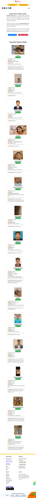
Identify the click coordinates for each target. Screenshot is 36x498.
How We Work (8, 464)
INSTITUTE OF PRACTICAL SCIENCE (20, 496)
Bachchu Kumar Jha (18, 407)
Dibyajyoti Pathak (18, 187)
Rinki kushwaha (18, 377)
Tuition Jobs (8, 463)
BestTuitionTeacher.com (11, 15)
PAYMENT (7, 474)
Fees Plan (7, 467)
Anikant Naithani (18, 268)
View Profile (18, 57)
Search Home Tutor (9, 458)
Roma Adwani (18, 216)
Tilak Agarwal (18, 349)
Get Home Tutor (8, 460)
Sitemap (7, 483)
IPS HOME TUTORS (22, 462)
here (14, 26)
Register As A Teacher (23, 34)
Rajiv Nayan (18, 436)
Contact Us (7, 475)
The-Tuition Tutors (22, 464)
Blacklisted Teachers (22, 467)
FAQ (6, 466)
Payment (7, 495)
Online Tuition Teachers (22, 458)
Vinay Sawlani (18, 110)
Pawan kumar (18, 161)
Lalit (18, 55)
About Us (7, 477)
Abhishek (18, 241)
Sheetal (18, 298)
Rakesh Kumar (18, 84)
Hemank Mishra (18, 324)
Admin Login (8, 481)
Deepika (18, 136)
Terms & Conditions (9, 480)
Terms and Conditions (9, 461)
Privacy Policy (8, 478)
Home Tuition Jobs (22, 466)
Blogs (7, 469)
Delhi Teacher (21, 460)
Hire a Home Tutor (12, 34)
